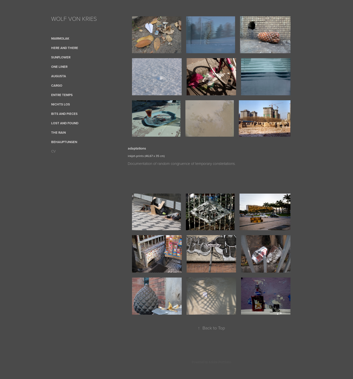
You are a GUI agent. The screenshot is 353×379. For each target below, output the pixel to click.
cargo (56, 85)
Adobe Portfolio (220, 362)
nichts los (60, 104)
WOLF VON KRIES (74, 18)
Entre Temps (62, 95)
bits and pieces (64, 113)
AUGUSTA (58, 76)
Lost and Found (64, 123)
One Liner (59, 66)
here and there (64, 48)
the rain (58, 132)
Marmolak (60, 38)
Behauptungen (64, 142)
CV (53, 151)
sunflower (60, 57)
